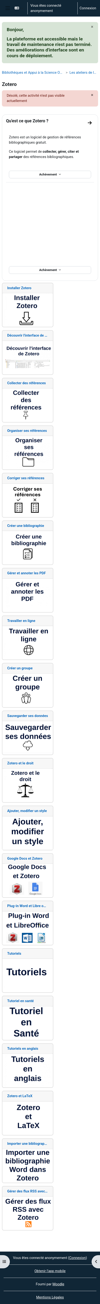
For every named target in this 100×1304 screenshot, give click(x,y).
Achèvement (48, 174)
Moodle (58, 1284)
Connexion (88, 8)
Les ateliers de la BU (83, 72)
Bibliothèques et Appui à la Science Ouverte (33, 72)
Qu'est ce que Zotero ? (27, 121)
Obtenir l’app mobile (49, 1271)
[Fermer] (92, 27)
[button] (19, 8)
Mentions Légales (50, 1297)
